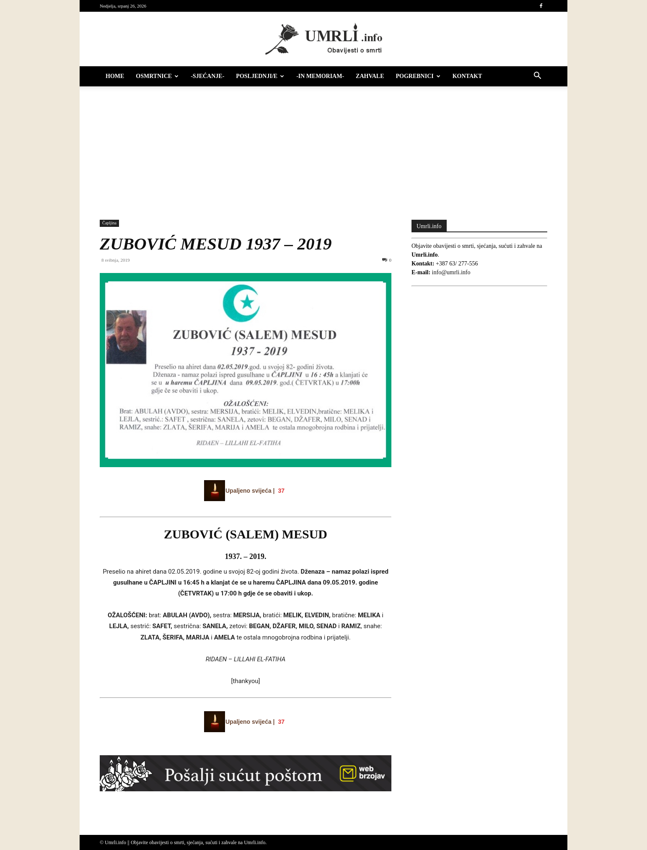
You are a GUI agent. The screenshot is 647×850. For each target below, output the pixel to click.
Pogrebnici (418, 76)
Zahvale (370, 76)
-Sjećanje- (207, 76)
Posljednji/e (260, 76)
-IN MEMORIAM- (320, 76)
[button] (537, 77)
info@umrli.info (451, 272)
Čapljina (109, 223)
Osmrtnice (157, 76)
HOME (115, 76)
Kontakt (467, 76)
